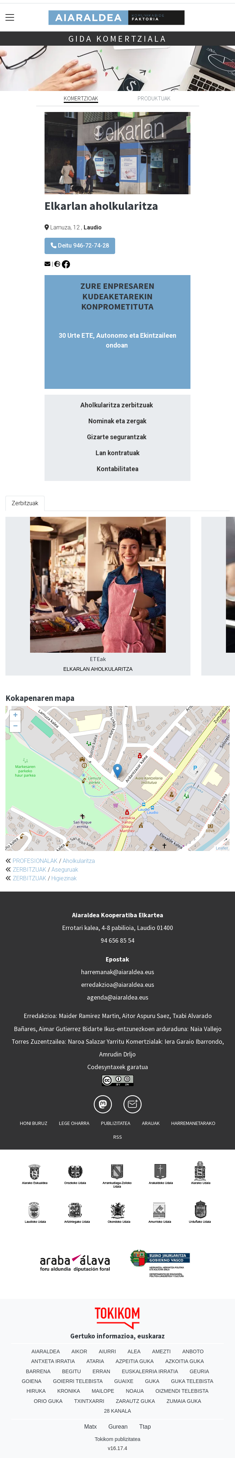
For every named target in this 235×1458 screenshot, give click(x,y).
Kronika (68, 1391)
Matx (90, 1427)
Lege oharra (74, 1123)
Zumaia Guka (184, 1401)
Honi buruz (33, 1123)
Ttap (145, 1427)
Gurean (117, 1427)
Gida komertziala (117, 38)
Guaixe (124, 1381)
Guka (152, 1381)
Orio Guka (48, 1401)
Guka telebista (192, 1381)
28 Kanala (117, 1411)
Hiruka (36, 1391)
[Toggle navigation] (10, 17)
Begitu (71, 1371)
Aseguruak (64, 869)
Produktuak (154, 98)
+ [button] (15, 715)
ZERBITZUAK (29, 869)
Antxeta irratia (53, 1361)
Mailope (103, 1391)
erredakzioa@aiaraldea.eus (117, 985)
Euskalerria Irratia (150, 1371)
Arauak (151, 1123)
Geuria (199, 1371)
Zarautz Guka (135, 1401)
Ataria (95, 1361)
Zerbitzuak (25, 503)
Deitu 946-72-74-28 (80, 245)
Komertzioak (81, 98)
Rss (117, 1137)
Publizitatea (115, 1123)
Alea (133, 1351)
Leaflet (222, 848)
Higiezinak (64, 878)
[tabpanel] (117, 153)
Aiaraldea (46, 1351)
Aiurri (107, 1351)
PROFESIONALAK (35, 860)
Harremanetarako (193, 1123)
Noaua (135, 1391)
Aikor (79, 1351)
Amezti (161, 1351)
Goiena (31, 1381)
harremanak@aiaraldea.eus (117, 972)
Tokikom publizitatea (117, 1439)
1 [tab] (117, 184)
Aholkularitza (79, 860)
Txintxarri (89, 1401)
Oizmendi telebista (182, 1391)
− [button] (15, 726)
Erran (101, 1371)
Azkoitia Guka (184, 1361)
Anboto (192, 1351)
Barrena (38, 1371)
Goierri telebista (77, 1381)
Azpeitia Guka (135, 1361)
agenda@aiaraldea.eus (117, 997)
